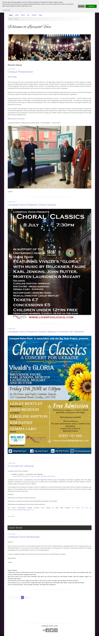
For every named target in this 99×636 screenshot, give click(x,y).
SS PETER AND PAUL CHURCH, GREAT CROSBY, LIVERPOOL (35, 476)
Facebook (47, 630)
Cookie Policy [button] (6, 10)
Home (10, 15)
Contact (34, 15)
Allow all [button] (91, 6)
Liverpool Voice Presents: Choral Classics (32, 204)
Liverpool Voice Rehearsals (24, 536)
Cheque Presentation (20, 71)
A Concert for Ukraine (21, 466)
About (17, 15)
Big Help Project (46, 480)
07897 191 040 (82, 508)
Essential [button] (81, 6)
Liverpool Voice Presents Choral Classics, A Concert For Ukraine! (46, 331)
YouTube (43, 630)
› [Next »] (30, 597)
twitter (52, 630)
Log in (40, 15)
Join (28, 15)
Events (23, 15)
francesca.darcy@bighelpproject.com (21, 510)
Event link (11, 516)
